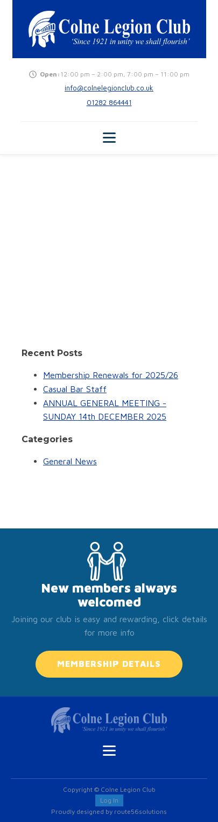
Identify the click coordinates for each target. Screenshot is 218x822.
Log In (109, 800)
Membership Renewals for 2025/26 (110, 375)
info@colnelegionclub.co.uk (109, 87)
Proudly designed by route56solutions (109, 811)
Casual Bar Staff (75, 389)
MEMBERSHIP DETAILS (109, 663)
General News (70, 461)
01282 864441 (109, 102)
